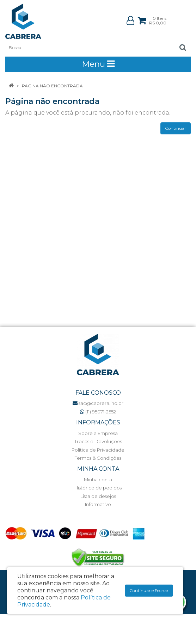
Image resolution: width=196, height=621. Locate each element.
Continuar (175, 128)
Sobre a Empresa (98, 433)
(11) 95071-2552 (98, 411)
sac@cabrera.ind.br (98, 403)
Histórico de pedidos (98, 488)
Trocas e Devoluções (98, 441)
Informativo (98, 504)
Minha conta (98, 479)
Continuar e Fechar (149, 590)
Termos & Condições (98, 458)
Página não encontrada (52, 85)
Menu (98, 64)
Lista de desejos (98, 496)
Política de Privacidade (98, 450)
